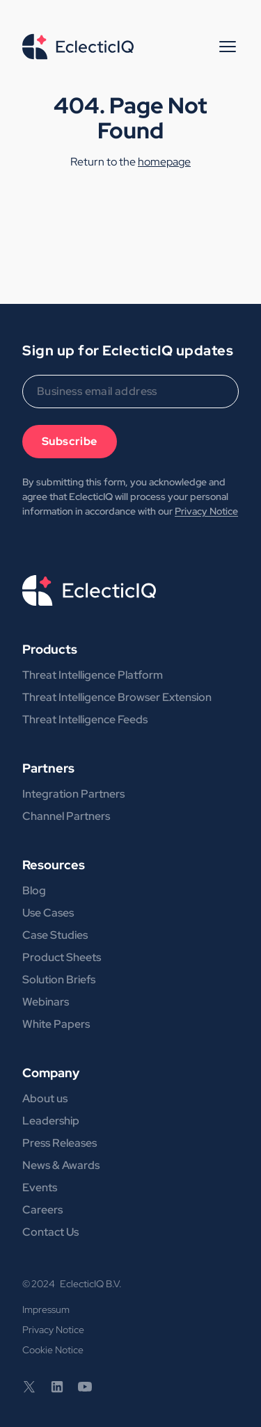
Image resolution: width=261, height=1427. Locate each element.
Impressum (46, 1309)
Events (39, 1187)
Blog (34, 890)
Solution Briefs (58, 979)
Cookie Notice (53, 1350)
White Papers (56, 1024)
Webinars (45, 1001)
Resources (53, 865)
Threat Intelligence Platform (92, 675)
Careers (42, 1209)
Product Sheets (61, 957)
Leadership (50, 1120)
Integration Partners (73, 794)
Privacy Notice (206, 511)
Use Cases (48, 912)
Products (49, 649)
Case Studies (55, 935)
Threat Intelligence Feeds (85, 719)
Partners (48, 768)
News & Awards (61, 1165)
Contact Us (50, 1232)
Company (50, 1073)
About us (45, 1098)
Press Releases (59, 1143)
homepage (164, 161)
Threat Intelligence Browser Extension (117, 697)
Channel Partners (66, 816)
